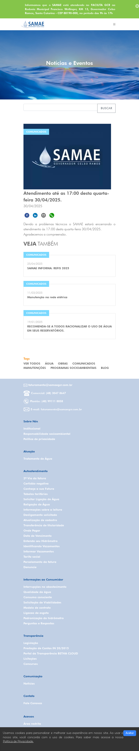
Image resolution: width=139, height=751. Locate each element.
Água (49, 363)
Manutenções (34, 368)
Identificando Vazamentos (41, 546)
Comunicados (83, 363)
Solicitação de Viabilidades (42, 602)
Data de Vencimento (37, 535)
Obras (63, 363)
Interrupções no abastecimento (44, 586)
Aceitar (130, 733)
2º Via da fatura (34, 478)
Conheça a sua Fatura (38, 488)
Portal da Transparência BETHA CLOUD (50, 653)
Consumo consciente (37, 597)
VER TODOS (31, 363)
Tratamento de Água (37, 458)
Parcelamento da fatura (39, 562)
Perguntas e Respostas (38, 623)
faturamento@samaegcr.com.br (47, 385)
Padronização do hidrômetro (43, 618)
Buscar (106, 108)
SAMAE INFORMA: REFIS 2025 (48, 268)
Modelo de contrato (37, 607)
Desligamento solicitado (40, 515)
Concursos (30, 664)
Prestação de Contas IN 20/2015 (46, 648)
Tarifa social (31, 556)
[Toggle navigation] (114, 24)
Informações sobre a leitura (42, 509)
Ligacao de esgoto (36, 613)
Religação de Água (36, 504)
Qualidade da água (37, 592)
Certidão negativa (36, 483)
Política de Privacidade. (18, 741)
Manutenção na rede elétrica (47, 297)
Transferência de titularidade (43, 525)
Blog (105, 368)
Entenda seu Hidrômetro (40, 541)
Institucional (31, 428)
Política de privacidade (39, 439)
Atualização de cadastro (40, 520)
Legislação (30, 643)
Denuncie (29, 567)
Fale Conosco (32, 703)
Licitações (30, 658)
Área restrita (32, 723)
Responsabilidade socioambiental (46, 434)
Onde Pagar (31, 530)
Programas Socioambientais (73, 368)
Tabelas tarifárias (35, 494)
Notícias (29, 683)
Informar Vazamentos (38, 551)
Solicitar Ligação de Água (41, 499)
